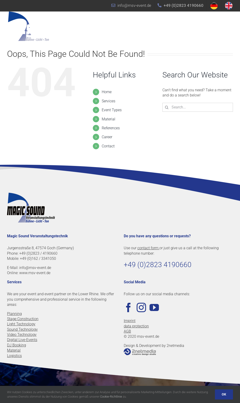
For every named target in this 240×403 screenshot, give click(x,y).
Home (107, 92)
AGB (127, 331)
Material (108, 119)
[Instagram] (141, 307)
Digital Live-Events (22, 340)
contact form (148, 248)
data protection (136, 326)
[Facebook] (128, 307)
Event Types (112, 110)
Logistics (14, 355)
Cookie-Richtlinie (111, 396)
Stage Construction (22, 319)
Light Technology (21, 324)
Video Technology (22, 334)
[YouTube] (154, 307)
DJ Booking (16, 345)
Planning (14, 313)
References (111, 128)
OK (224, 394)
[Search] (166, 107)
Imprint (129, 321)
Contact (108, 146)
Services (108, 101)
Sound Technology (22, 329)
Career (107, 137)
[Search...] (197, 107)
